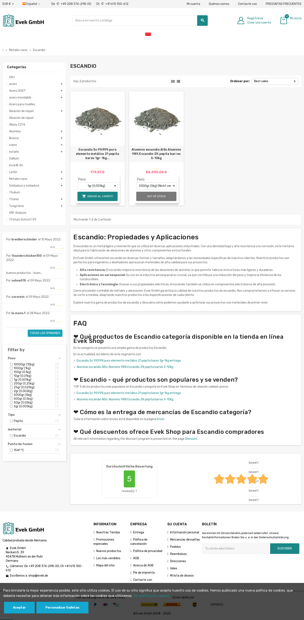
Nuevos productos (108, 551)
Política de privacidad (147, 551)
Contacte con (247, 4)
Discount (191, 439)
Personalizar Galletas (62, 607)
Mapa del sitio (105, 565)
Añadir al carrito (97, 196)
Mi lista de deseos (182, 575)
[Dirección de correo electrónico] (236, 548)
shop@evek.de (38, 575)
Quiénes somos (219, 4)
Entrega (138, 532)
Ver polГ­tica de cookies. (151, 596)
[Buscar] (140, 20)
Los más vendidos (108, 558)
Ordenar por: (240, 81)
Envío (160, 419)
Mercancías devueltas (185, 539)
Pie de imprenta (144, 572)
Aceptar (19, 607)
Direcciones (178, 561)
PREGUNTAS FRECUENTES (283, 4)
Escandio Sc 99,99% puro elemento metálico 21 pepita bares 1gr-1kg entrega (129, 360)
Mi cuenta (193, 4)
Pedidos (175, 547)
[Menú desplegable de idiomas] (31, 4)
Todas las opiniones (45, 333)
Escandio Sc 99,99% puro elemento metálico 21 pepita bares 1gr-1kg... (97, 154)
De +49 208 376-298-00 (71, 4)
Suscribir (284, 548)
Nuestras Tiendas (108, 532)
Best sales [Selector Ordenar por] (261, 81)
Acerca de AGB (143, 565)
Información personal (184, 532)
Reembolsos (178, 554)
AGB (136, 558)
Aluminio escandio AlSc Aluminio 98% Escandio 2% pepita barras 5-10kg (156, 154)
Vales (173, 568)
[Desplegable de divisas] (8, 4)
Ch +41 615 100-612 (112, 4)
